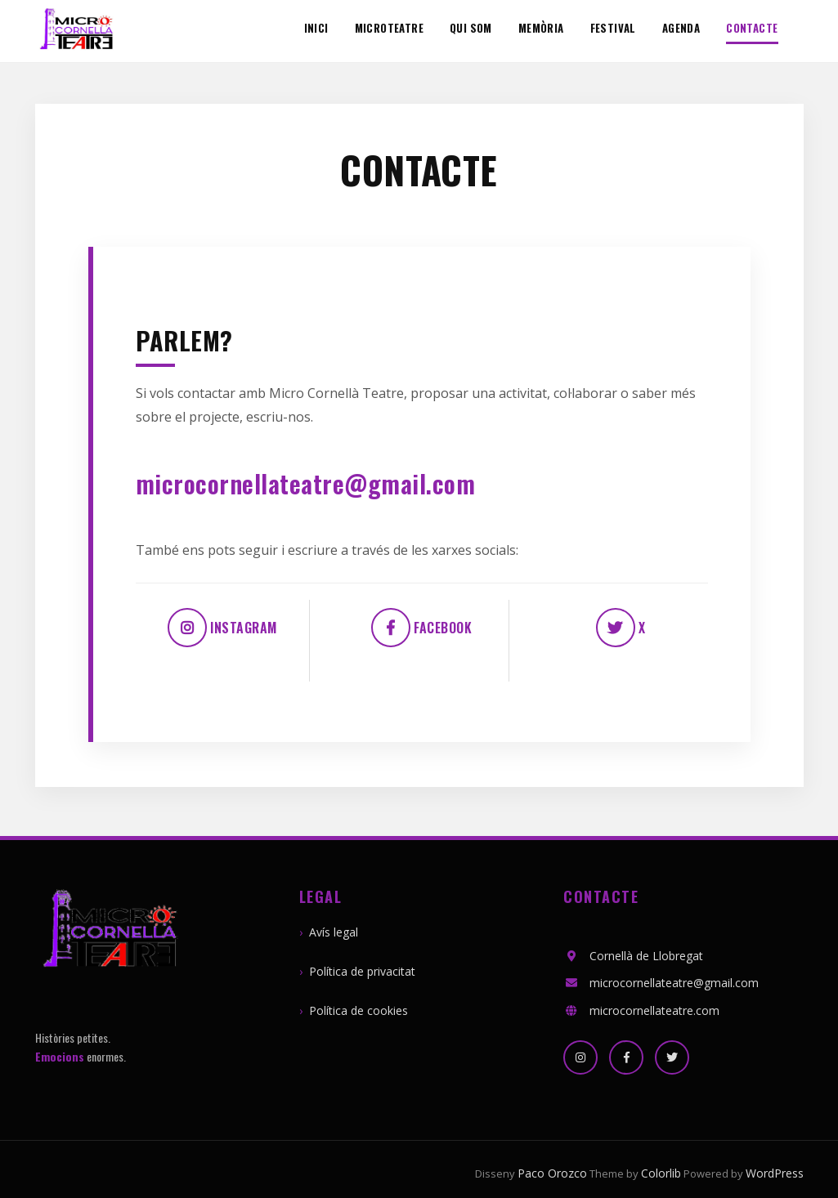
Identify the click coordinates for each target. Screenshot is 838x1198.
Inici (316, 28)
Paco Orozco (552, 1173)
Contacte (752, 29)
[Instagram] (580, 1057)
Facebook (422, 627)
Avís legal (333, 932)
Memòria (541, 28)
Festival (613, 28)
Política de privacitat (362, 971)
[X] (672, 1057)
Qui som (471, 28)
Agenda (681, 28)
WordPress (775, 1173)
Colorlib (661, 1173)
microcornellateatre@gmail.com (306, 483)
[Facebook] (626, 1057)
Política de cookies (358, 1010)
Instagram (222, 627)
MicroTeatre (389, 28)
